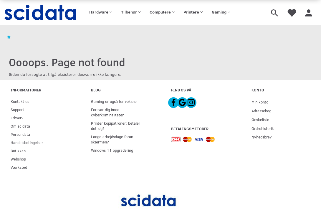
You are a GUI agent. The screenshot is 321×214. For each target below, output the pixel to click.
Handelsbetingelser (27, 142)
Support (17, 109)
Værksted (19, 167)
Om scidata (20, 125)
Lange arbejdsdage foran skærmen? (112, 139)
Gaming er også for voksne (114, 101)
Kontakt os (20, 101)
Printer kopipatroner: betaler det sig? (115, 126)
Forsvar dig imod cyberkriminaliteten (107, 112)
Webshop (18, 158)
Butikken (18, 150)
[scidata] (40, 12)
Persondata (20, 134)
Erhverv (17, 117)
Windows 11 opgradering (112, 150)
